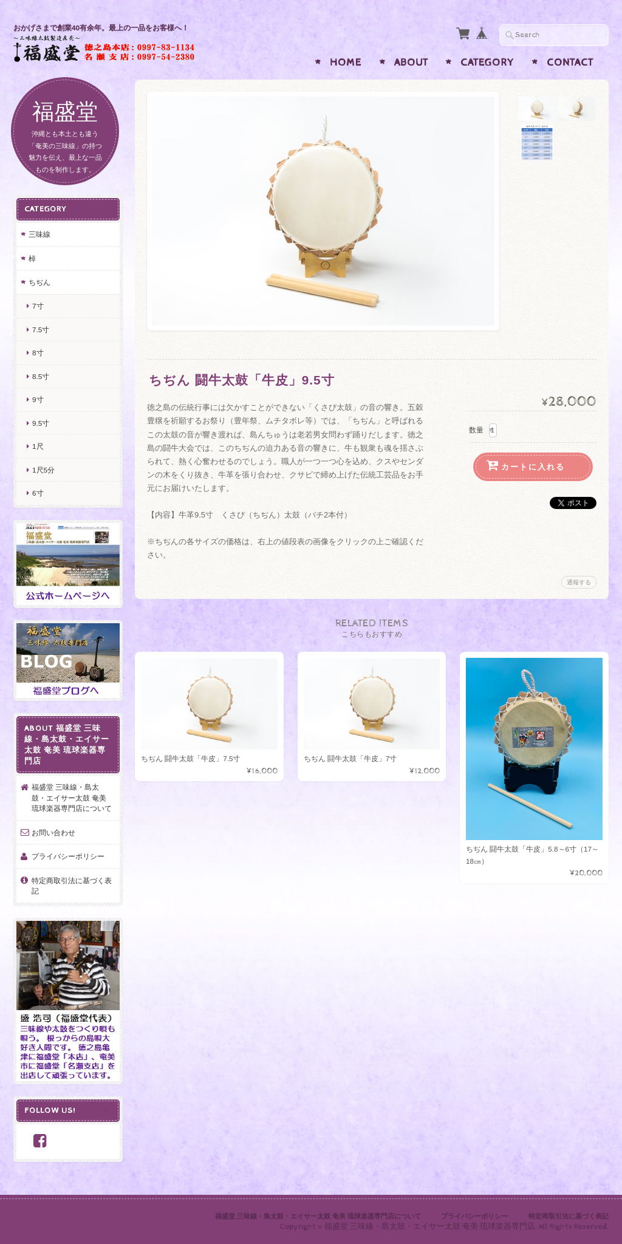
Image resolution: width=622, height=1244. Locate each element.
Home (345, 62)
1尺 (38, 446)
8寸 (38, 353)
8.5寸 (40, 376)
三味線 (39, 234)
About (411, 62)
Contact (570, 62)
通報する (579, 582)
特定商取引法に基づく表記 (72, 886)
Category (487, 62)
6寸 (38, 493)
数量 (476, 430)
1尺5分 (43, 470)
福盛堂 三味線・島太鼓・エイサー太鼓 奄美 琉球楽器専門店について (72, 797)
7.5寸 (40, 329)
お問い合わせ (53, 832)
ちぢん (39, 282)
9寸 (38, 399)
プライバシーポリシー (68, 856)
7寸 (38, 306)
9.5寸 (40, 423)
